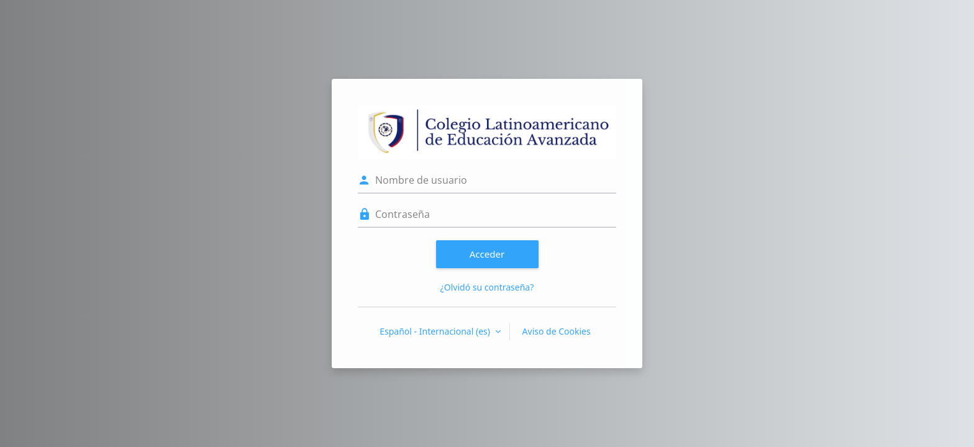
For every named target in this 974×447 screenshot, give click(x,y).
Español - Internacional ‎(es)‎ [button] (436, 331)
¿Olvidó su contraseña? (487, 287)
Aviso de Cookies (556, 331)
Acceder (487, 254)
